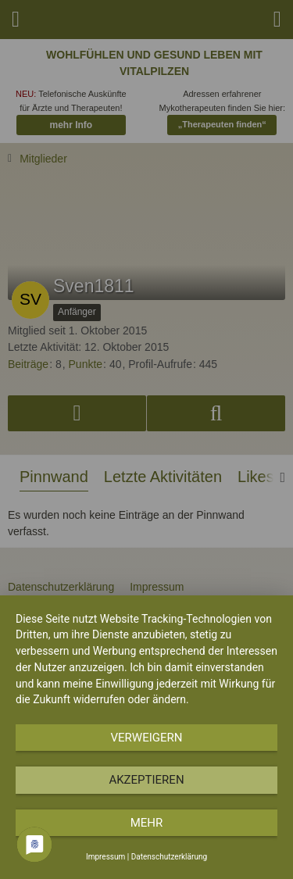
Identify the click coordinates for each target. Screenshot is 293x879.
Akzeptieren (146, 780)
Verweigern (147, 738)
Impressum (105, 856)
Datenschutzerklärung (169, 856)
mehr (146, 823)
